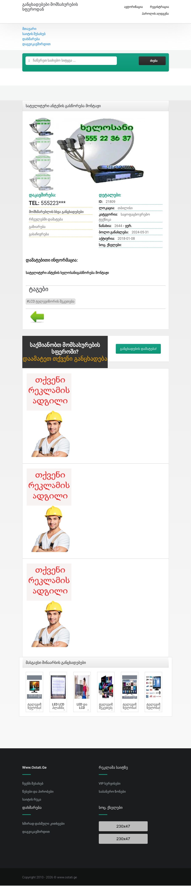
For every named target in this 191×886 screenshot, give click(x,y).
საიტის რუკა (31, 800)
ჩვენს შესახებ (33, 784)
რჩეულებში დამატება (46, 220)
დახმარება (31, 39)
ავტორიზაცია (132, 7)
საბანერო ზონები (112, 792)
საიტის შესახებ (34, 34)
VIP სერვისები (110, 784)
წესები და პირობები (38, 792)
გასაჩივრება (39, 235)
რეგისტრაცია (158, 7)
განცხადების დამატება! (138, 349)
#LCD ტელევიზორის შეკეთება (51, 302)
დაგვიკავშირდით (36, 44)
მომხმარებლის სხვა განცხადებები (56, 212)
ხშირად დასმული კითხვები (43, 824)
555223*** (47, 203)
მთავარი (29, 29)
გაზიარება (37, 227)
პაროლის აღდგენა (154, 13)
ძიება (152, 61)
